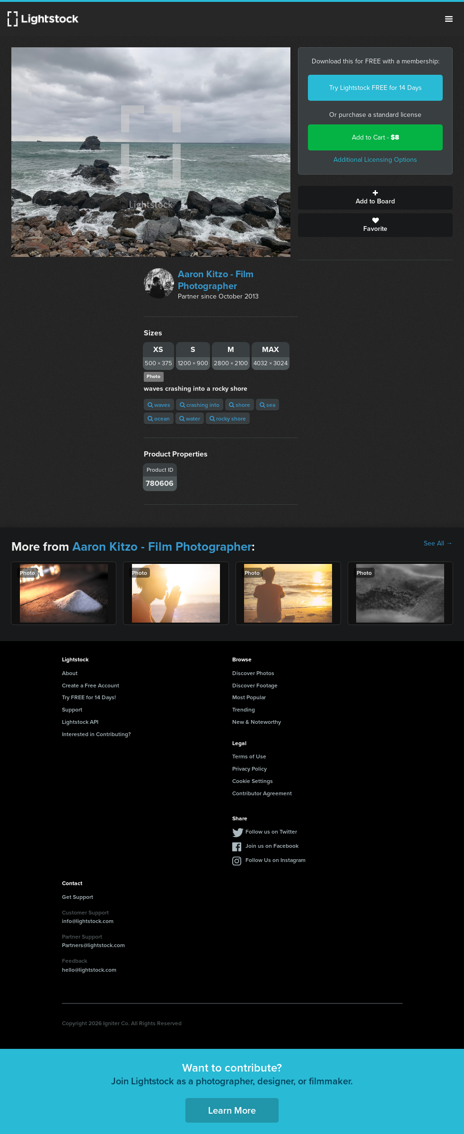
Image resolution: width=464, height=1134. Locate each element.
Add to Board (375, 198)
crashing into (199, 405)
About (70, 673)
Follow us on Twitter (271, 831)
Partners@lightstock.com (93, 945)
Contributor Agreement (262, 793)
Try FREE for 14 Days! (89, 697)
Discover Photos (253, 673)
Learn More (232, 1110)
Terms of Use (249, 756)
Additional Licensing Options (375, 160)
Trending (243, 709)
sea (267, 405)
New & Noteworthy (256, 722)
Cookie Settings (252, 781)
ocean (159, 418)
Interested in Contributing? (96, 734)
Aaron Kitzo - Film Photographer (216, 280)
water (189, 418)
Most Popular (249, 697)
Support (72, 709)
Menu (448, 18)
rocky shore (228, 418)
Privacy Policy (249, 769)
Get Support (77, 897)
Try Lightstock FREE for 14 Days (375, 88)
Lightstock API (80, 722)
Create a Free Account (90, 685)
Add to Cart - (375, 137)
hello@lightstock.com (89, 970)
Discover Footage (255, 685)
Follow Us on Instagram (275, 860)
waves (159, 405)
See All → (438, 543)
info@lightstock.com (88, 921)
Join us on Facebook (271, 846)
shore (239, 405)
